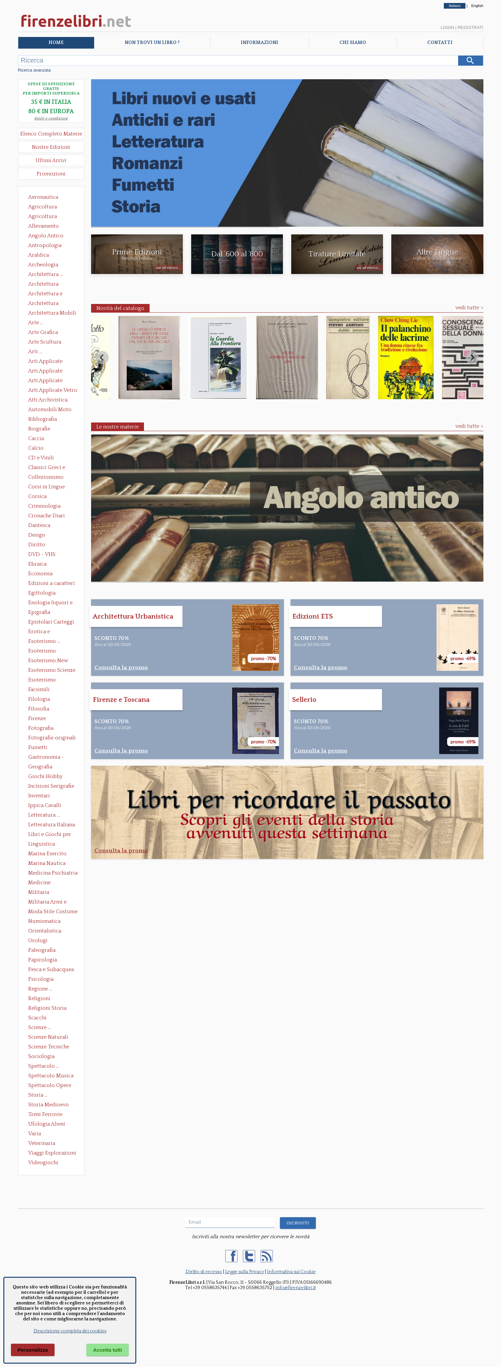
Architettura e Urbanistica (45, 294)
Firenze (37, 718)
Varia (34, 1134)
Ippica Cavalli (44, 805)
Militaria (38, 892)
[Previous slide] (102, 357)
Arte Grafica (43, 332)
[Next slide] (472, 357)
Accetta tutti (107, 1350)
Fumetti (37, 747)
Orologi (38, 941)
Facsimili (39, 689)
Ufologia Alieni (46, 1124)
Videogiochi (43, 1163)
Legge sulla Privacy (244, 1271)
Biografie (39, 429)
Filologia (39, 699)
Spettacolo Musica (50, 1076)
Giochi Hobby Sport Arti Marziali (51, 777)
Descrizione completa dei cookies (70, 1331)
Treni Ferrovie (45, 1114)
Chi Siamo (352, 42)
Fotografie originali (52, 738)
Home (56, 42)
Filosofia (38, 709)
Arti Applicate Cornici (45, 371)
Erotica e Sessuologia (43, 632)
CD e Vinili (41, 458)
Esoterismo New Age (48, 661)
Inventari (39, 796)
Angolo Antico (45, 236)
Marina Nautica (46, 863)
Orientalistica (44, 931)
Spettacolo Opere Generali (49, 1086)
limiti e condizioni (51, 118)
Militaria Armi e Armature (47, 902)
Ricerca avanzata (34, 70)
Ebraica (37, 564)
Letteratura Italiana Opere (51, 825)
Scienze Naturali (48, 1037)
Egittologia (42, 593)
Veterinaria (41, 1143)
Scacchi (37, 1018)
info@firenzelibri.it (295, 1287)
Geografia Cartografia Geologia (42, 767)
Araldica (38, 255)
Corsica (37, 496)
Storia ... (38, 1095)
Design (36, 535)
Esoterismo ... (44, 641)
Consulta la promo (121, 667)
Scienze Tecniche (48, 1047)
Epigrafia (39, 612)
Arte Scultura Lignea (44, 342)
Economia (40, 574)
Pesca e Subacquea (51, 969)
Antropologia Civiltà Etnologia (48, 246)
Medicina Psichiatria (52, 873)
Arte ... (35, 323)
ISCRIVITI (298, 1223)
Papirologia (42, 960)
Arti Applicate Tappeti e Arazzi (47, 381)
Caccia (36, 438)
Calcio (36, 448)
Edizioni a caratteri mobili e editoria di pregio (52, 584)
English (477, 6)
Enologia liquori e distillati (50, 603)
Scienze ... (39, 1027)
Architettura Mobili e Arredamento (52, 313)
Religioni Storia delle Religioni (47, 1008)
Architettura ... (45, 274)
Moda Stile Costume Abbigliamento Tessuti (52, 912)
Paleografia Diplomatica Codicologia (43, 951)
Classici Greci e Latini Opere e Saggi (52, 468)
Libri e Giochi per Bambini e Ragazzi (50, 835)
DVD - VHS (42, 554)
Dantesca (39, 525)
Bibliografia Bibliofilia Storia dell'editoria (48, 419)
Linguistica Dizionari (41, 844)
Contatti (439, 42)
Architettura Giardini (43, 304)
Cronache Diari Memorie (46, 516)
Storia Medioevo (48, 1105)
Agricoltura (42, 207)
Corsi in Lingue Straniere (46, 487)
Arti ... (35, 352)
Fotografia (41, 728)
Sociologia (41, 1056)
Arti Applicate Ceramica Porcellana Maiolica (52, 362)
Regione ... (40, 989)
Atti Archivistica (47, 400)
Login (447, 27)
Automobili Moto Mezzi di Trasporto (51, 410)
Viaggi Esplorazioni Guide (52, 1153)
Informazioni (259, 42)
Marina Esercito (47, 854)
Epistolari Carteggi (51, 622)
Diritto (36, 545)
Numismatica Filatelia (44, 922)
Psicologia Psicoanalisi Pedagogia (42, 979)
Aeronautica (43, 197)
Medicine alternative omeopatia (41, 883)
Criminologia (44, 506)
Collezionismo (45, 477)
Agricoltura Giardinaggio (44, 217)
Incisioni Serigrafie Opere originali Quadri (51, 786)
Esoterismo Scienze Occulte (51, 671)
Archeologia (43, 265)
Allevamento (43, 226)
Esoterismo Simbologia (42, 680)
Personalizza (33, 1350)
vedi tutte (467, 308)
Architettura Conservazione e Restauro (48, 284)
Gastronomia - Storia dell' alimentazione (46, 757)
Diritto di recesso (204, 1271)
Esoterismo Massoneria (42, 651)
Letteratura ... (44, 815)
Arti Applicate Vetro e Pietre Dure (52, 391)
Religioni (39, 998)
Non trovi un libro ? (152, 42)
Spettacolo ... (43, 1066)
